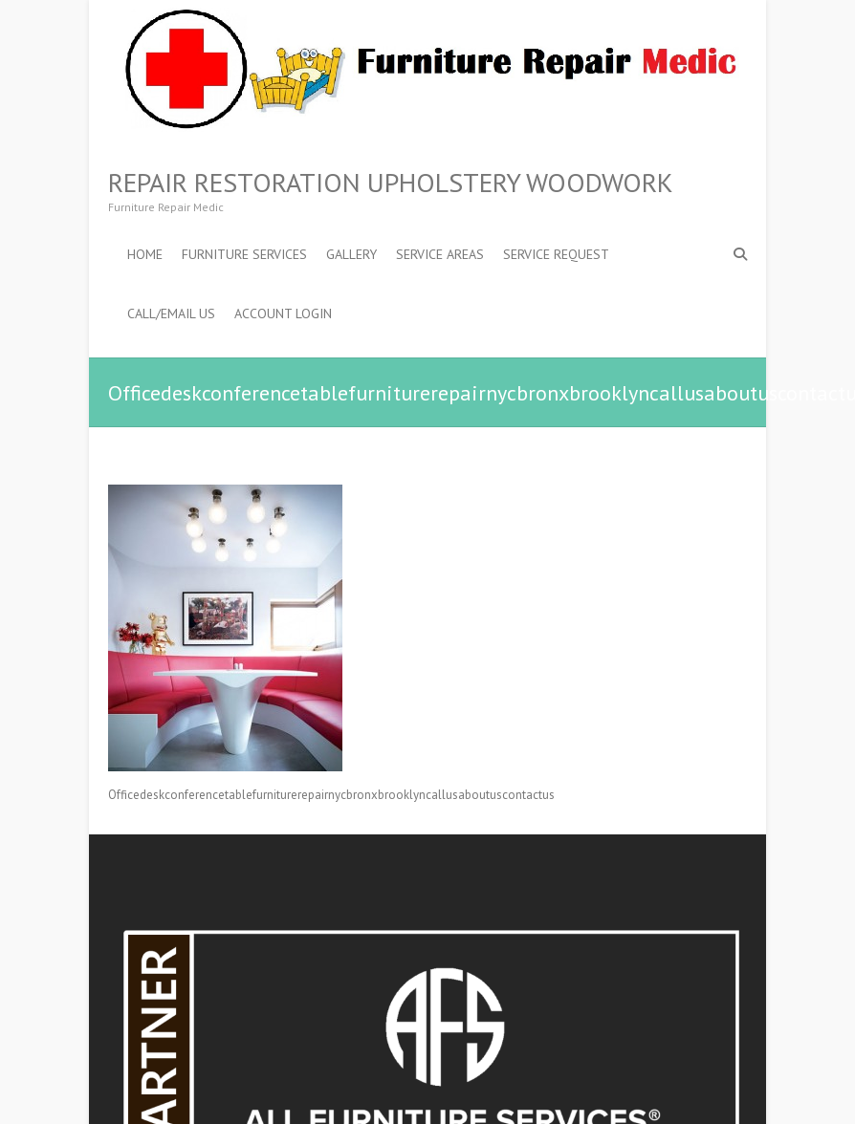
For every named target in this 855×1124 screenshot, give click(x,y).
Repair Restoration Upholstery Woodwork (390, 182)
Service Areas (440, 254)
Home (145, 254)
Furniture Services (244, 254)
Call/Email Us (171, 313)
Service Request (556, 254)
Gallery (351, 254)
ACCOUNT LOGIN (283, 313)
